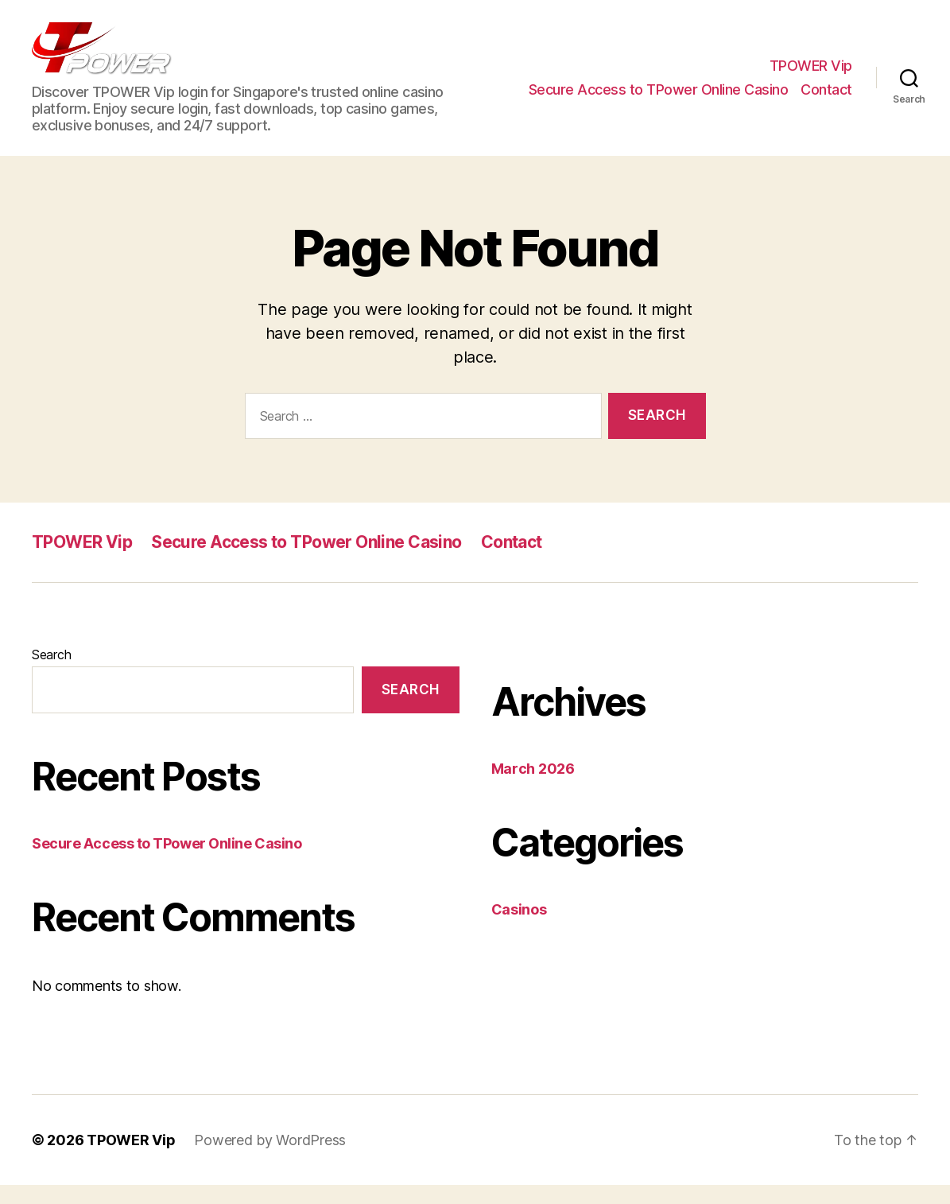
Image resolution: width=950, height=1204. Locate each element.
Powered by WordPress (270, 1159)
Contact (826, 99)
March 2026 (533, 787)
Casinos (519, 928)
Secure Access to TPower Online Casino (659, 99)
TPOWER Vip (811, 75)
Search (51, 674)
